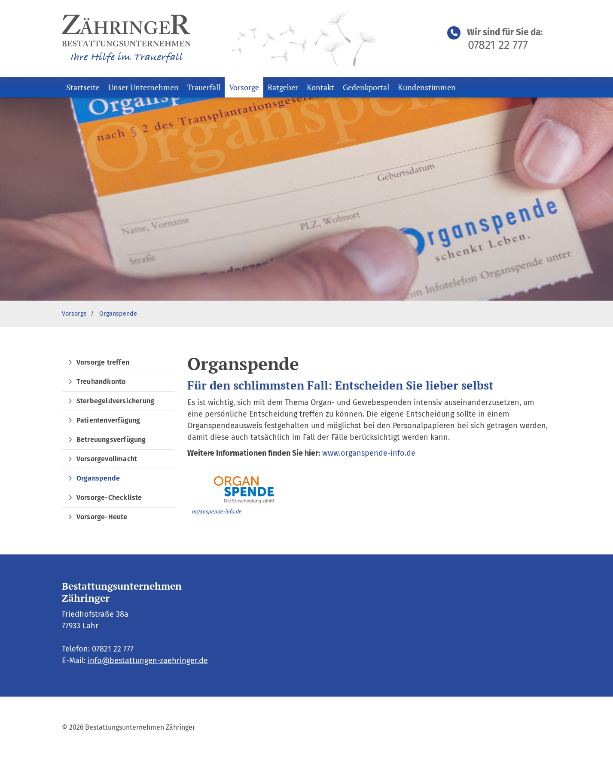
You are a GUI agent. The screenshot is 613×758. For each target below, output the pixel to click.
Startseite (83, 87)
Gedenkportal (366, 87)
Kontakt (320, 87)
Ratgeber (283, 87)
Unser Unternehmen (143, 87)
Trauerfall (203, 87)
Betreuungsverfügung (111, 439)
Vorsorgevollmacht (106, 459)
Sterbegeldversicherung (115, 401)
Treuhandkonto (101, 381)
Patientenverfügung (108, 420)
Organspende (118, 313)
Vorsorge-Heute (102, 517)
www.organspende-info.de (368, 453)
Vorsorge (244, 87)
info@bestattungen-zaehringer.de (148, 660)
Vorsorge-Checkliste (109, 497)
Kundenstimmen (427, 87)
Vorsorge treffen (102, 362)
